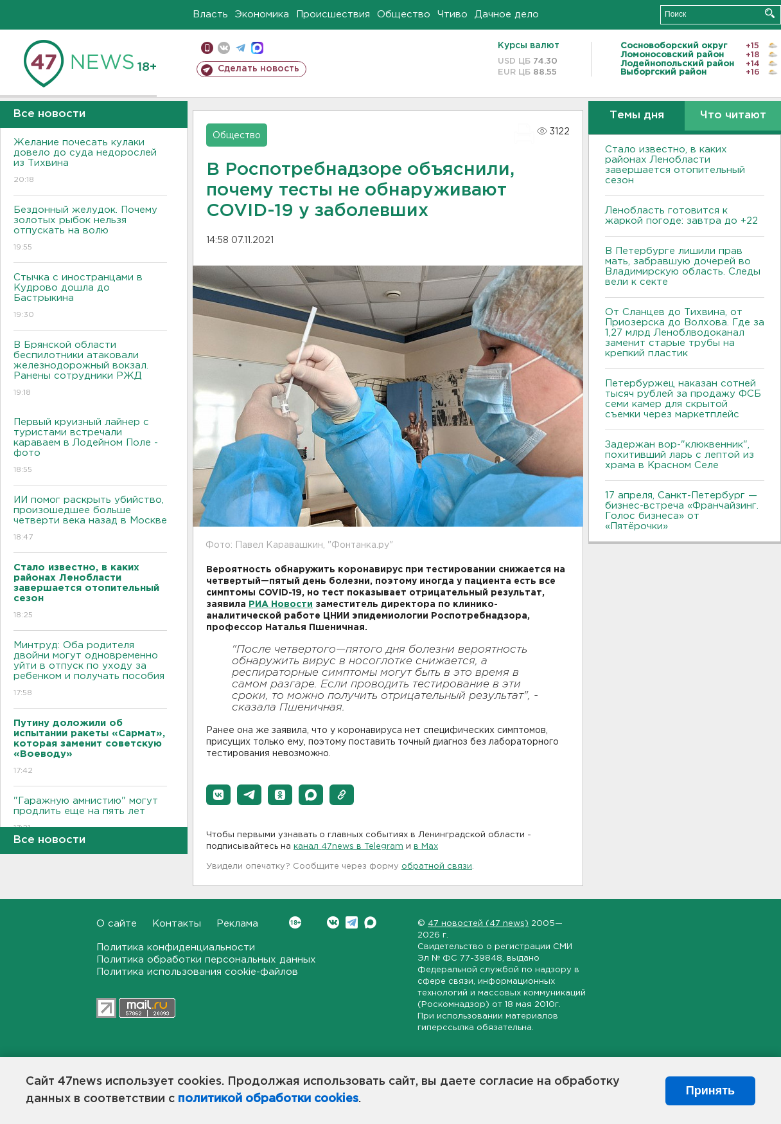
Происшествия (333, 14)
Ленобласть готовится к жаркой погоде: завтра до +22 (681, 215)
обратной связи (436, 866)
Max (370, 922)
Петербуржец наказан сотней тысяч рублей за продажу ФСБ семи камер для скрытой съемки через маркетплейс (683, 399)
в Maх (426, 846)
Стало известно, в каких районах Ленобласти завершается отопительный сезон (675, 165)
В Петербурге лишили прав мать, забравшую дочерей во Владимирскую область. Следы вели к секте (682, 266)
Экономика (262, 14)
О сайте (116, 924)
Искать (770, 13)
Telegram (352, 922)
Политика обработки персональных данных (206, 960)
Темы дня (637, 115)
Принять (710, 1090)
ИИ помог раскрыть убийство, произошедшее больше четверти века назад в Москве (90, 519)
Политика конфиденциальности (175, 947)
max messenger (257, 48)
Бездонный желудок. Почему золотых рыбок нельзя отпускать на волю (90, 229)
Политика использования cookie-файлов (197, 972)
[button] (218, 794)
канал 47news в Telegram (348, 846)
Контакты (176, 924)
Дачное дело (507, 14)
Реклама (237, 924)
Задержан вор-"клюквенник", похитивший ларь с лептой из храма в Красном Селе (679, 454)
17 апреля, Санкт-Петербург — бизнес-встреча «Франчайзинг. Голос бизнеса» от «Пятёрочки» (682, 510)
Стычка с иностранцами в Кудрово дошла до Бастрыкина (90, 296)
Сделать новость (258, 69)
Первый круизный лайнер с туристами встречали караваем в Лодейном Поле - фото (90, 446)
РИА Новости (281, 604)
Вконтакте (295, 922)
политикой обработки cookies (268, 1099)
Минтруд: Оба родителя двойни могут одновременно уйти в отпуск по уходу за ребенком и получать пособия (90, 669)
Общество (403, 14)
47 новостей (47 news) (478, 923)
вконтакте (224, 48)
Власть (210, 14)
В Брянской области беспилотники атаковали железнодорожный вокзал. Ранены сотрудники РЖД (90, 369)
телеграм (240, 48)
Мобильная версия (207, 48)
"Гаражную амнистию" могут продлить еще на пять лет (90, 815)
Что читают (733, 115)
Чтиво (452, 14)
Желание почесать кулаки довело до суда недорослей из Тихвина (90, 161)
